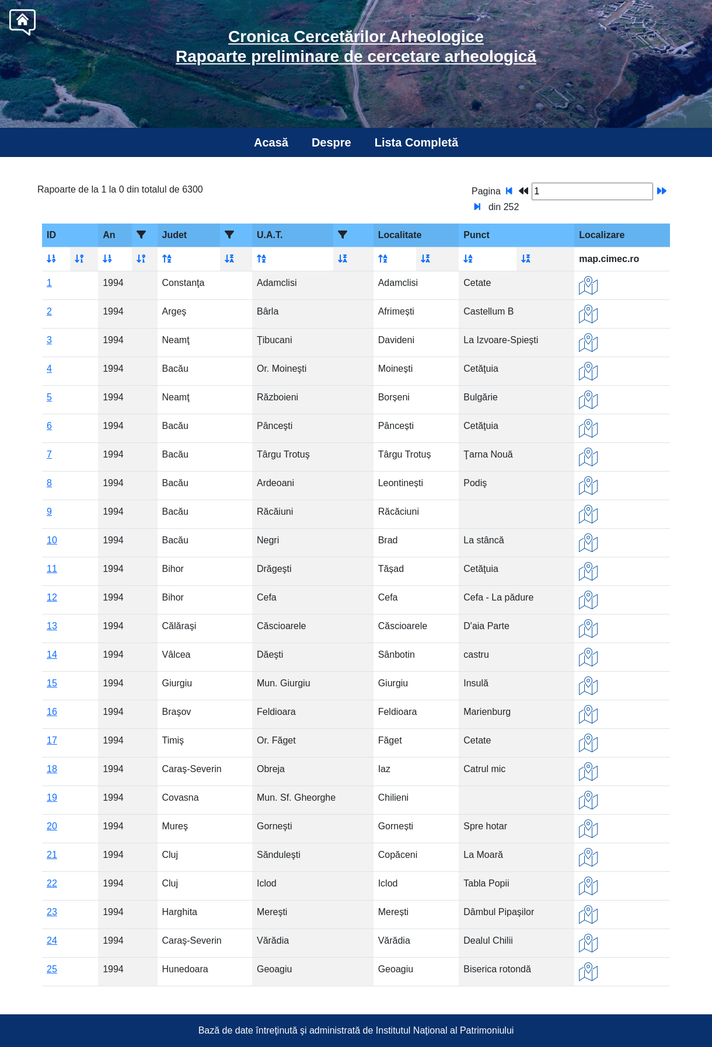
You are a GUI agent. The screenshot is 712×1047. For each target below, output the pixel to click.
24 (52, 940)
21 (52, 855)
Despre (331, 142)
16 (52, 712)
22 (52, 883)
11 (52, 569)
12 (52, 597)
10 (52, 540)
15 (52, 683)
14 (52, 654)
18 (52, 769)
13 (52, 626)
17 (52, 740)
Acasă (271, 142)
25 (52, 969)
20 (52, 826)
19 (52, 797)
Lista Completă (416, 142)
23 (52, 912)
